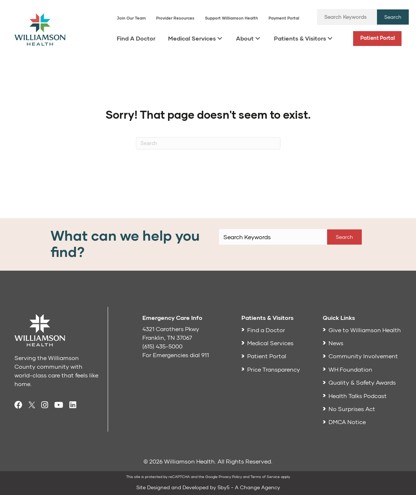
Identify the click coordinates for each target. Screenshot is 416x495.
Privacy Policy (230, 476)
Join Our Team (131, 18)
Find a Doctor (266, 329)
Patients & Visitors (300, 38)
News (336, 342)
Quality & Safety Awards (362, 382)
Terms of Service (265, 476)
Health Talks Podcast (358, 395)
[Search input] (347, 17)
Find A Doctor (136, 38)
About (245, 38)
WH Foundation (350, 369)
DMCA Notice (347, 421)
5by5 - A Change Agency (249, 487)
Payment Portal (284, 18)
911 (205, 354)
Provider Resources (175, 18)
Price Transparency (273, 369)
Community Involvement (363, 355)
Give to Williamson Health (365, 329)
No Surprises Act (352, 408)
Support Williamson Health (231, 18)
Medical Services (192, 38)
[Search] (208, 143)
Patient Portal (377, 38)
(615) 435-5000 (162, 346)
